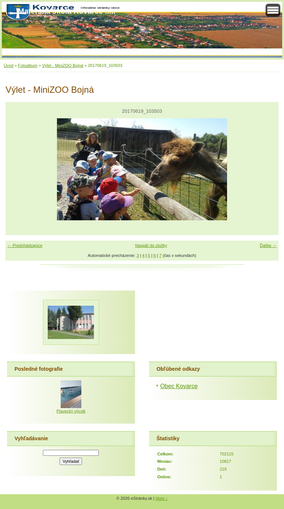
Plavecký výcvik (71, 411)
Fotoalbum (28, 65)
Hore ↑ (162, 498)
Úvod (8, 65)
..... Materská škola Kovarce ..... (60, 11)
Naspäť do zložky (151, 245)
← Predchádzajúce (25, 245)
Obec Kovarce (178, 386)
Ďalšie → (268, 245)
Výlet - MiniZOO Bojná (62, 65)
